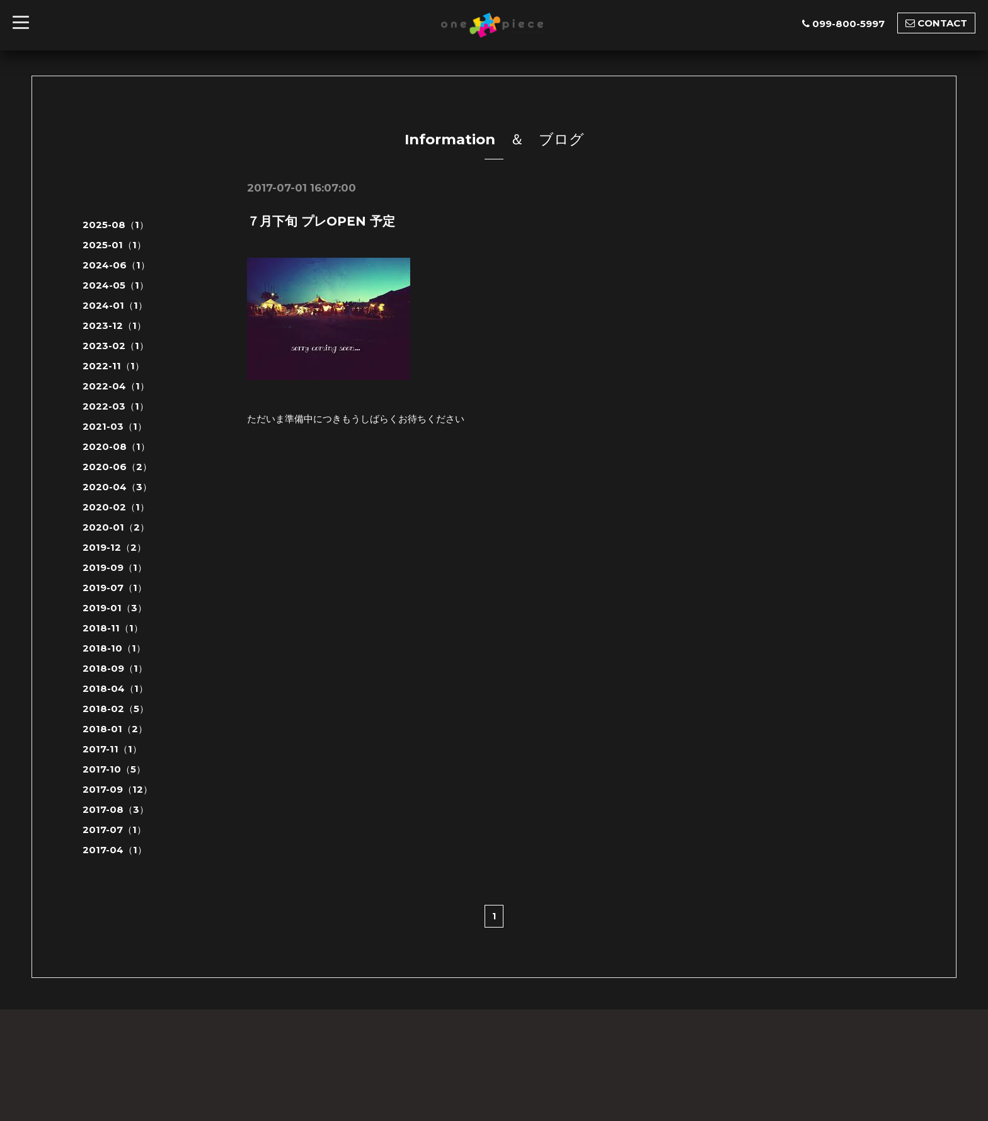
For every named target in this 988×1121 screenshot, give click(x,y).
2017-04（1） (115, 850)
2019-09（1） (115, 567)
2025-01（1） (114, 245)
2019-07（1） (115, 588)
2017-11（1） (112, 749)
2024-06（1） (116, 265)
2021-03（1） (115, 426)
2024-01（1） (115, 305)
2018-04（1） (115, 688)
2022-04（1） (116, 386)
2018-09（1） (115, 668)
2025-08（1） (116, 225)
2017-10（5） (114, 769)
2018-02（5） (116, 709)
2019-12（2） (114, 547)
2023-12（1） (114, 325)
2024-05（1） (116, 285)
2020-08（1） (116, 446)
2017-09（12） (117, 789)
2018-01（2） (115, 729)
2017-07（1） (114, 830)
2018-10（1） (114, 648)
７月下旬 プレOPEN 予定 (321, 221)
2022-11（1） (113, 366)
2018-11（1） (113, 628)
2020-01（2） (116, 527)
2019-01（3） (115, 608)
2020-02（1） (116, 507)
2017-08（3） (116, 809)
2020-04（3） (117, 487)
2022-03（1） (116, 406)
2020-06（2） (117, 467)
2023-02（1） (116, 346)
